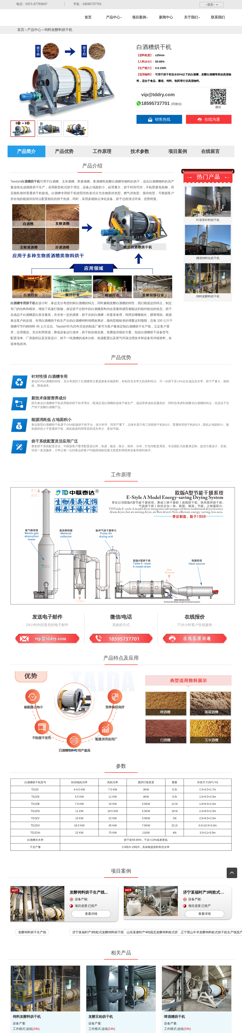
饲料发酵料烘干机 (58, 30)
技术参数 (140, 151)
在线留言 (215, 151)
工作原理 (102, 151)
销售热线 (159, 119)
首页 (20, 30)
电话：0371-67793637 (28, 4)
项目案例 (177, 151)
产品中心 (34, 30)
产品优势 (64, 151)
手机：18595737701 (84, 4)
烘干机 (35, 22)
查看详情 (91, 913)
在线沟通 (209, 119)
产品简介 (26, 151)
